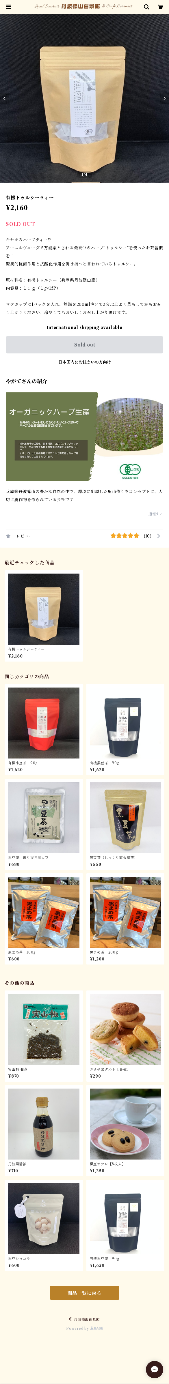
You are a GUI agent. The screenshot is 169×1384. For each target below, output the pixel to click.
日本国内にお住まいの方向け (84, 362)
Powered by (84, 1328)
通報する (155, 514)
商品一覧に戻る (85, 1293)
